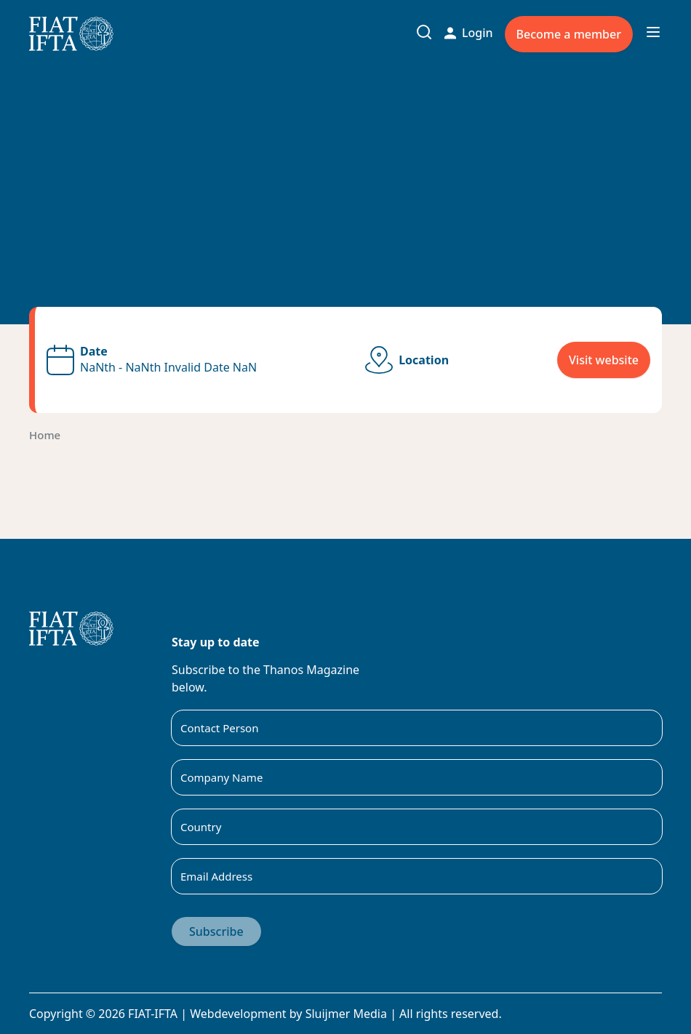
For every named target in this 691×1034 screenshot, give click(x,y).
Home (44, 435)
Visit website (604, 360)
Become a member (568, 34)
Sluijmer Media (346, 1014)
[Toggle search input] (424, 32)
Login (468, 33)
